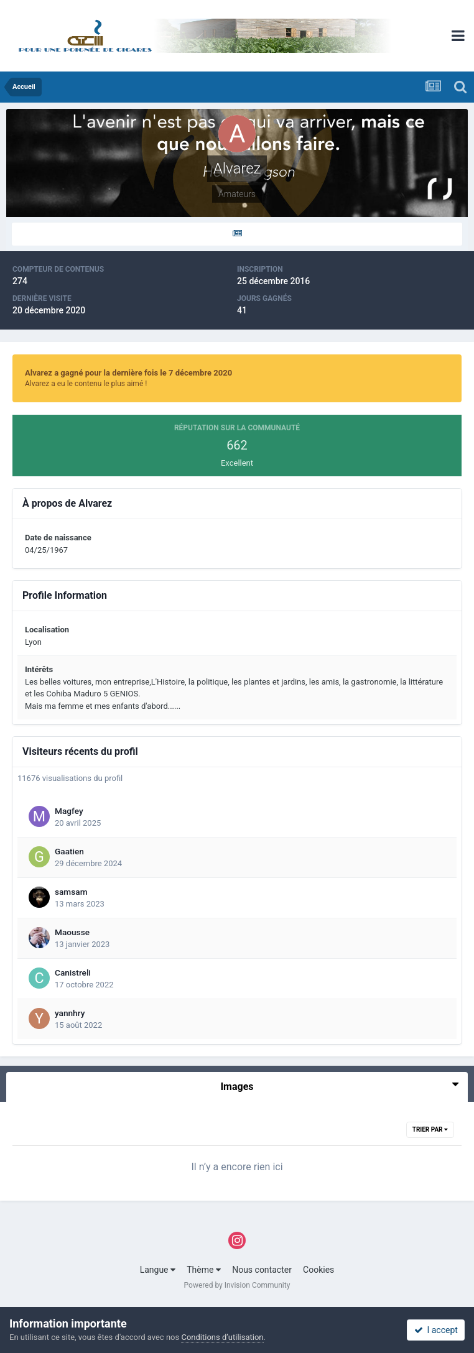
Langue (157, 1270)
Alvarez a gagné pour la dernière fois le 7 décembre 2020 (128, 372)
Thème (204, 1270)
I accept (436, 1330)
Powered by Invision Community (237, 1285)
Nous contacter (262, 1270)
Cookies (318, 1270)
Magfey (69, 811)
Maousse (72, 932)
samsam (71, 892)
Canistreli (73, 972)
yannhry (70, 1013)
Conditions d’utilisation (222, 1337)
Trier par (430, 1129)
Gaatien (69, 851)
